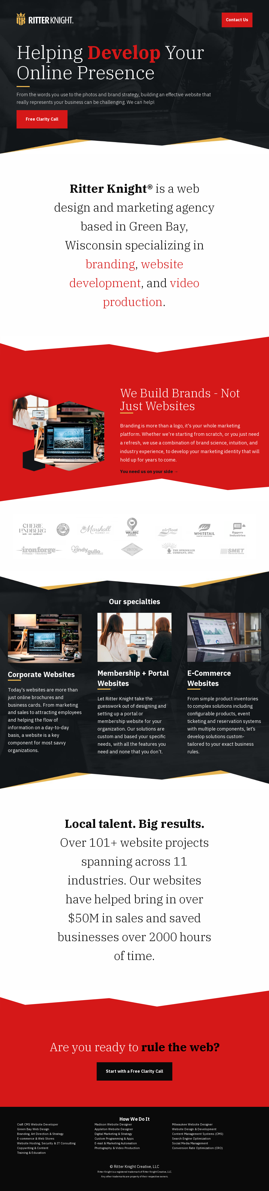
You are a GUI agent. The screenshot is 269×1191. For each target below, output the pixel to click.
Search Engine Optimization (191, 1138)
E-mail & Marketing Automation (116, 1143)
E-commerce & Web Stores (35, 1138)
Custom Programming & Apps (114, 1138)
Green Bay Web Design (33, 1129)
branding (110, 263)
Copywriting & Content (32, 1148)
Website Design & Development (194, 1129)
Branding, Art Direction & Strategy (40, 1134)
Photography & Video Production (117, 1148)
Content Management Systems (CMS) (197, 1134)
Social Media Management (190, 1143)
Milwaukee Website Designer (192, 1124)
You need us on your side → (149, 471)
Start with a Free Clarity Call (134, 1071)
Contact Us (237, 19)
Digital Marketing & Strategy (113, 1134)
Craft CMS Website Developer (37, 1124)
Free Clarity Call (42, 119)
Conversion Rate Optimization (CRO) (197, 1148)
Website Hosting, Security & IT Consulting (46, 1143)
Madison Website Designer (113, 1124)
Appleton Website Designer (114, 1129)
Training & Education (31, 1153)
